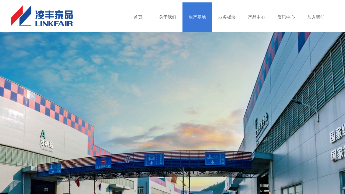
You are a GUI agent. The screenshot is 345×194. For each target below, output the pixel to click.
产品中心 (256, 17)
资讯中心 (286, 17)
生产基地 (197, 17)
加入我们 (316, 17)
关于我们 (167, 17)
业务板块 (227, 17)
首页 (138, 17)
